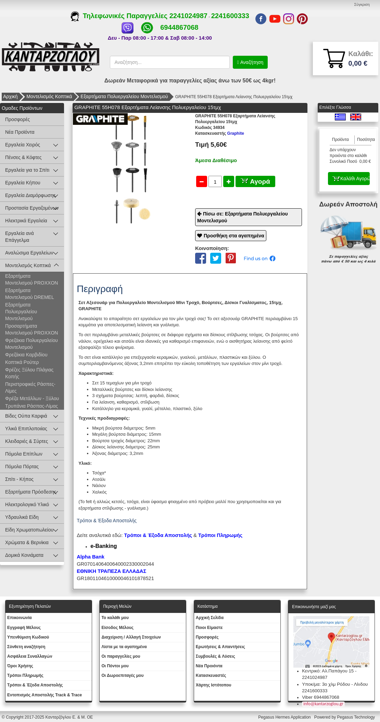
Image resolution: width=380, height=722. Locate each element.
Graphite (219, 133)
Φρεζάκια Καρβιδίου (26, 354)
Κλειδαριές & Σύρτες (26, 441)
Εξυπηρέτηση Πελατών (30, 606)
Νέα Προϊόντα (20, 132)
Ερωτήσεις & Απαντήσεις (220, 646)
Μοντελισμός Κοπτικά (49, 96)
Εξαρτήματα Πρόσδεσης (30, 492)
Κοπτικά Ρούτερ (22, 362)
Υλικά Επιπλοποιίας (26, 428)
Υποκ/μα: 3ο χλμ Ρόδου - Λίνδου (335, 684)
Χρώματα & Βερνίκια (27, 542)
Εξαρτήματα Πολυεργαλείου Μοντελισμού (124, 96)
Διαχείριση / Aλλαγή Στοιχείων (131, 637)
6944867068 (179, 27)
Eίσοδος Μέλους (117, 627)
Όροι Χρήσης (20, 666)
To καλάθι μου (115, 617)
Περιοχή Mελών (117, 606)
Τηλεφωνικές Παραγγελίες (120, 15)
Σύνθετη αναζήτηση (26, 646)
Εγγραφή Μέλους (24, 627)
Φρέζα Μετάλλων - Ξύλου (32, 398)
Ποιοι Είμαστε (209, 627)
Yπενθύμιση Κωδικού (28, 637)
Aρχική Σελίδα (210, 617)
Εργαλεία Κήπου (22, 182)
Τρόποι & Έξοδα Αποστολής (35, 685)
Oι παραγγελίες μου (120, 656)
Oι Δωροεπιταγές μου (122, 675)
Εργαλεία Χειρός (22, 144)
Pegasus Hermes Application (285, 717)
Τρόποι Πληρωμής (220, 535)
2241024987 (188, 15)
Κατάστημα (208, 606)
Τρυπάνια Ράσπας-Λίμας (31, 406)
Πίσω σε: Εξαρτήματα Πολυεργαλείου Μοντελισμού (242, 217)
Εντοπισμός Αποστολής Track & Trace (44, 695)
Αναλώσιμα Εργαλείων (29, 252)
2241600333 (230, 15)
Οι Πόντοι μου (114, 666)
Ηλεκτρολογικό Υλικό (27, 504)
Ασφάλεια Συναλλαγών (29, 656)
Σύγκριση (362, 4)
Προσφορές (17, 119)
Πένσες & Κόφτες (23, 157)
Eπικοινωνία (19, 617)
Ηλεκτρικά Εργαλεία (26, 220)
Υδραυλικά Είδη (22, 517)
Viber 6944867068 (320, 697)
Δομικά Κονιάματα (24, 555)
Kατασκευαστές (211, 675)
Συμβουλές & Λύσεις (215, 656)
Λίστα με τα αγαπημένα (124, 646)
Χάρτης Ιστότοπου (213, 685)
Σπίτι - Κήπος (19, 479)
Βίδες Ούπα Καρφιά (26, 416)
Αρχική (10, 96)
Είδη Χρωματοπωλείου (29, 530)
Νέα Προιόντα (209, 666)
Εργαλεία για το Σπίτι (27, 170)
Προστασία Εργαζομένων (32, 208)
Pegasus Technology (356, 717)
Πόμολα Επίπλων (23, 454)
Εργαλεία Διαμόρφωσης (30, 195)
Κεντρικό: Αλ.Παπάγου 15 (328, 670)
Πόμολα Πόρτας (22, 466)
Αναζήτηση (251, 62)
